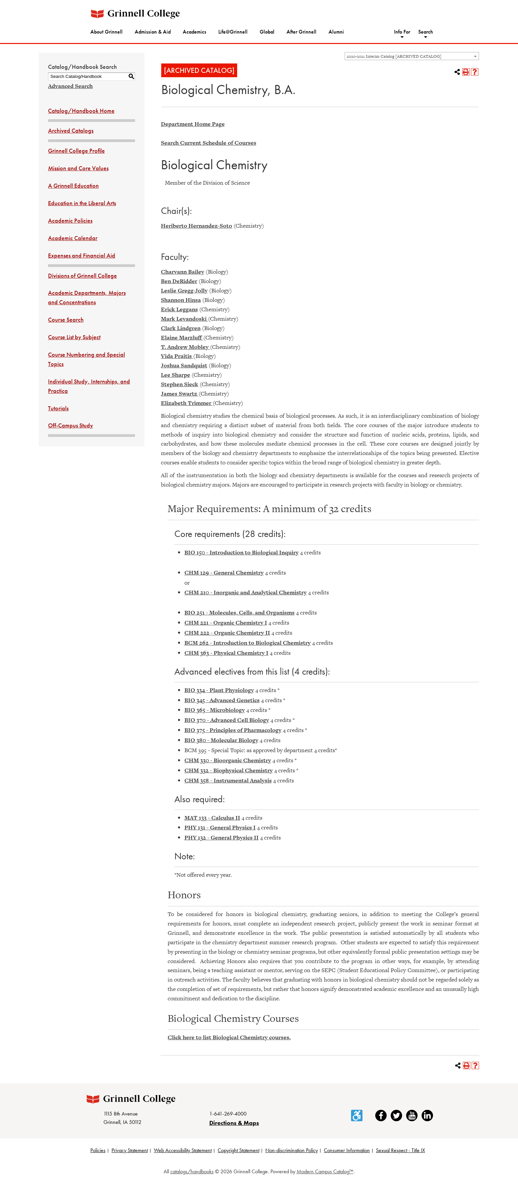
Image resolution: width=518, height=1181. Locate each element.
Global (267, 31)
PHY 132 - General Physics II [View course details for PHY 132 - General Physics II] (221, 837)
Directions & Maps (234, 1123)
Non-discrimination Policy (291, 1150)
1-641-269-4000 (228, 1113)
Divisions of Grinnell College (82, 275)
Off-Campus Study (70, 425)
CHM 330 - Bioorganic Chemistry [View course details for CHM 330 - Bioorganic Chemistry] (227, 760)
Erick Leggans (179, 309)
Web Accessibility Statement (183, 1150)
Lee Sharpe (175, 375)
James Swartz (180, 394)
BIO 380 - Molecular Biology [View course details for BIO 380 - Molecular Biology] (221, 740)
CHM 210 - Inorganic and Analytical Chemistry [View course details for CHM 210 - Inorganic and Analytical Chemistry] (245, 592)
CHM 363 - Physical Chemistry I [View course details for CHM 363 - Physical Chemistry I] (226, 653)
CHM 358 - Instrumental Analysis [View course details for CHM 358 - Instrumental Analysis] (228, 780)
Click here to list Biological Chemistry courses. (229, 1037)
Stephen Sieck (179, 384)
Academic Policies (70, 220)
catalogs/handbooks (192, 1171)
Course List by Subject (74, 337)
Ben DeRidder (179, 281)
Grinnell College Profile (76, 150)
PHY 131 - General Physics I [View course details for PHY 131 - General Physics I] (220, 827)
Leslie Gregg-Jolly (184, 290)
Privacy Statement (130, 1150)
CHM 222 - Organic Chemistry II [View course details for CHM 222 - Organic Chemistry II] (227, 633)
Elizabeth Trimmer (187, 403)
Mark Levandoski (184, 319)
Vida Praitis (177, 356)
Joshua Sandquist (184, 365)
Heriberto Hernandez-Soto (196, 226)
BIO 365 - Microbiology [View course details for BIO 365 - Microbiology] (214, 710)
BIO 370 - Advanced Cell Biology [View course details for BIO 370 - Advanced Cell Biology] (226, 720)
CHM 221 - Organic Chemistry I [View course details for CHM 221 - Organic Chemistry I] (225, 623)
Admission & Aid (153, 31)
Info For (402, 31)
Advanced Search (70, 86)
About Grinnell (106, 31)
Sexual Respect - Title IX (400, 1150)
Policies (97, 1150)
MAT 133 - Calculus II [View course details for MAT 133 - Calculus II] (212, 818)
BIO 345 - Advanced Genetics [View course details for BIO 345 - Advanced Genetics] (222, 700)
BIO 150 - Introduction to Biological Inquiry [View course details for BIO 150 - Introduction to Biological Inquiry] (241, 552)
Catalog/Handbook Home (81, 111)
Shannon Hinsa (181, 300)
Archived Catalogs (70, 130)
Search (425, 31)
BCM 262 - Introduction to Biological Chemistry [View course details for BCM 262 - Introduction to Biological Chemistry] (247, 643)
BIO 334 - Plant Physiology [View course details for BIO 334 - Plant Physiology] (219, 690)
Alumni (336, 31)
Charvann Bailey (182, 272)
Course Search (66, 319)
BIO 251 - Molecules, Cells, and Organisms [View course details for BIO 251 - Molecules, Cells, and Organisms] (239, 612)
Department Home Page (193, 124)
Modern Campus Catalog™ (325, 1171)
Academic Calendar (72, 238)
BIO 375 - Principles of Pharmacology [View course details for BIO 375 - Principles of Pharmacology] (233, 730)
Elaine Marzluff (182, 337)
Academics (194, 31)
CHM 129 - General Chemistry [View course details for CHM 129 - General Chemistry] (224, 573)
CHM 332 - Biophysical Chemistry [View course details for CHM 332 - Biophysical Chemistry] (228, 770)
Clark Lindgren (181, 328)
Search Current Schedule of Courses (208, 143)
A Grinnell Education (73, 185)
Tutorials (58, 408)
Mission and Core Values (78, 168)
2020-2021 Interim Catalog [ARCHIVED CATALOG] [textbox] (394, 56)
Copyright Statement (238, 1150)
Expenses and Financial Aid (81, 255)
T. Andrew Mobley (185, 347)
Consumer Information (347, 1150)
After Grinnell (301, 31)
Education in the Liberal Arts (82, 203)
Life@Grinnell (233, 31)
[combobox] (412, 56)
